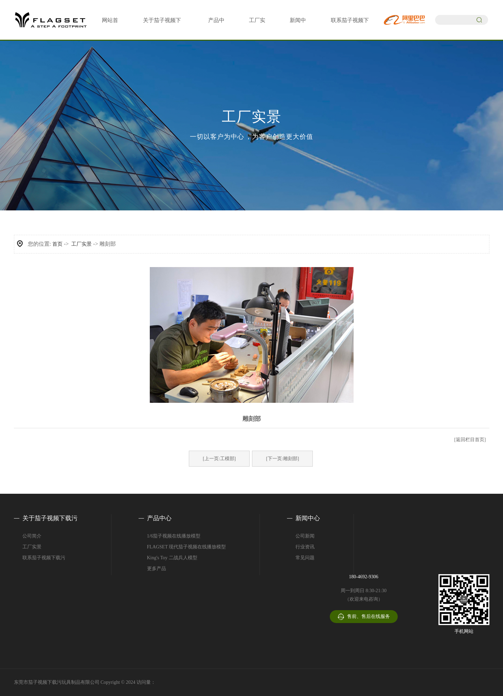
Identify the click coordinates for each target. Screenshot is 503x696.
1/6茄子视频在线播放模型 (174, 536)
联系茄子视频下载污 (43, 557)
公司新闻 (305, 536)
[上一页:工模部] (219, 458)
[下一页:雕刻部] (282, 458)
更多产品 (156, 568)
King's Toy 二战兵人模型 (172, 557)
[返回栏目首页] (470, 439)
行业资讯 (305, 546)
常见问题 (305, 557)
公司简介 (31, 536)
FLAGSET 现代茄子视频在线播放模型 (186, 546)
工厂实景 (81, 244)
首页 (57, 244)
